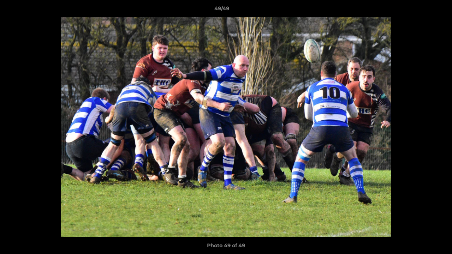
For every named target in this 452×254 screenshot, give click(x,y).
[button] (422, 10)
